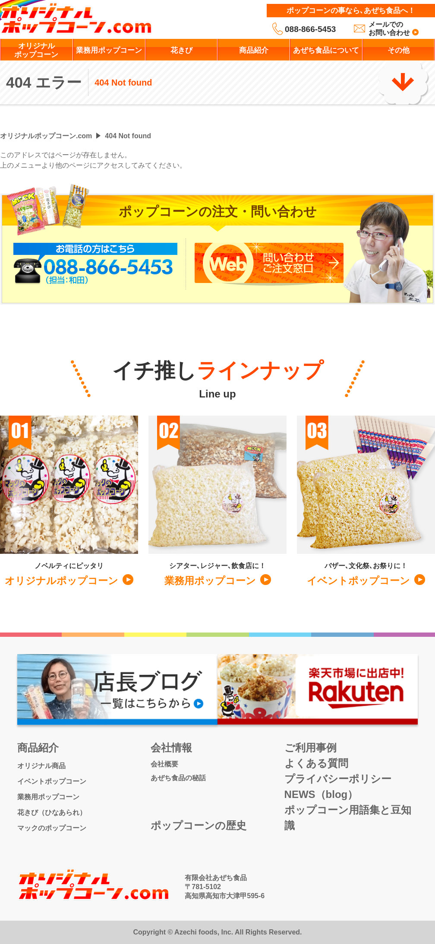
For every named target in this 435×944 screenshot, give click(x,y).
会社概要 (164, 764)
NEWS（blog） (321, 794)
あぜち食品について (326, 50)
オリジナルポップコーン (36, 50)
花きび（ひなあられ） (51, 812)
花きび (181, 50)
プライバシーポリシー (337, 779)
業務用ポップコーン (109, 50)
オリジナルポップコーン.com (46, 136)
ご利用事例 (310, 747)
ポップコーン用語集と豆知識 (347, 817)
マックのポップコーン (51, 828)
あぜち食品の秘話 (178, 778)
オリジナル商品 (41, 765)
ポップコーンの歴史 (198, 825)
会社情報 (171, 747)
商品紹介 (253, 50)
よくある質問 (316, 763)
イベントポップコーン (51, 781)
